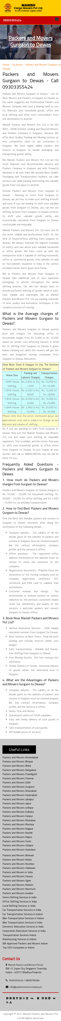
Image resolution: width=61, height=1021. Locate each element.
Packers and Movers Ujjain (16, 880)
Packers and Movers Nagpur (17, 829)
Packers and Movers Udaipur (17, 845)
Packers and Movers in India (17, 872)
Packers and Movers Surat (16, 841)
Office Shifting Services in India (19, 901)
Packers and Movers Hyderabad (19, 795)
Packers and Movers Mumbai (18, 824)
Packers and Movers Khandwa (18, 820)
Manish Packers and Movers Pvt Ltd (25, 964)
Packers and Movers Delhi (16, 782)
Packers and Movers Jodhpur (18, 808)
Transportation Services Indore (19, 935)
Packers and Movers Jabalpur (18, 799)
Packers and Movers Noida (17, 859)
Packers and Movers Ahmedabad (20, 757)
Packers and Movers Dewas (17, 876)
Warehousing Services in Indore (19, 939)
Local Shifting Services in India (18, 906)
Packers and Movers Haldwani (18, 868)
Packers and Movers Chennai (18, 778)
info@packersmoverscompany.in (26, 987)
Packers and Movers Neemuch (18, 889)
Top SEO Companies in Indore (18, 947)
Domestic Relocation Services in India (22, 926)
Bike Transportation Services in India (22, 922)
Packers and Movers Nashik (17, 833)
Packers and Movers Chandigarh (19, 774)
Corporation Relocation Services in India (24, 931)
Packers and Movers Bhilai (16, 766)
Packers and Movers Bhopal (17, 761)
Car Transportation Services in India (21, 910)
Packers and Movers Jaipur (16, 803)
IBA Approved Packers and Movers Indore (25, 943)
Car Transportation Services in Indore (22, 914)
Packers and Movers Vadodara (18, 849)
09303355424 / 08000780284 (24, 980)
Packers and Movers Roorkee (18, 864)
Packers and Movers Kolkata (18, 812)
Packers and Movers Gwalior (17, 893)
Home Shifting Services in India (19, 897)
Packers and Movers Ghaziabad (19, 791)
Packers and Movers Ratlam (17, 885)
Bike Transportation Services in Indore (23, 918)
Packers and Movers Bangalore (19, 770)
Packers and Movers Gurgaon (18, 787)
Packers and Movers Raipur (17, 837)
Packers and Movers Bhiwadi (18, 855)
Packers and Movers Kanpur (17, 816)
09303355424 (12, 20)
